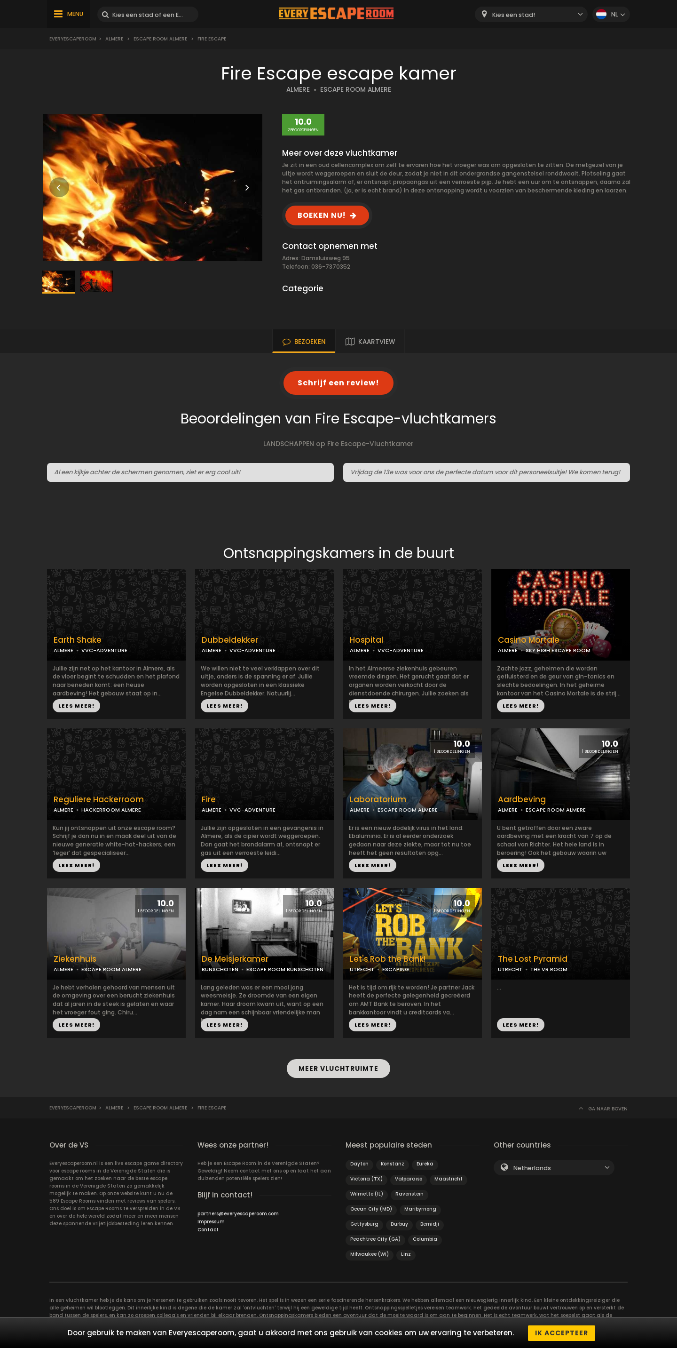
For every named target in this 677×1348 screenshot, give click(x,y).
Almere (114, 38)
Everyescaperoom (72, 38)
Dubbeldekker (230, 640)
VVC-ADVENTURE (104, 650)
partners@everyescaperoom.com (238, 1213)
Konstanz (392, 1163)
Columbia (425, 1238)
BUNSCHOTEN (220, 969)
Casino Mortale (528, 640)
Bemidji (429, 1223)
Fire (209, 800)
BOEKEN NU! (322, 215)
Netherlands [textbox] (532, 1168)
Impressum (211, 1221)
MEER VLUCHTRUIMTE (338, 1068)
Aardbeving (522, 800)
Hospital (366, 640)
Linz (406, 1253)
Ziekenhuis (75, 959)
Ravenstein (409, 1193)
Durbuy (399, 1223)
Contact (208, 1229)
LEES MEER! (76, 706)
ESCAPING (395, 969)
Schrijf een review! (338, 382)
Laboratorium (378, 800)
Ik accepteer (561, 1333)
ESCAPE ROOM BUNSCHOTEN (284, 969)
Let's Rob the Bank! (387, 959)
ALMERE (298, 89)
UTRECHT (362, 969)
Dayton (359, 1163)
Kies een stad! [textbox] (513, 15)
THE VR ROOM (548, 969)
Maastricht (448, 1178)
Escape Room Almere (160, 38)
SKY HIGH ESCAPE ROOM (558, 650)
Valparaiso (408, 1178)
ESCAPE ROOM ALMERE (355, 89)
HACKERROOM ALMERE (111, 810)
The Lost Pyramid (532, 959)
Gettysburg (364, 1223)
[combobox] (531, 14)
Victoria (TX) (366, 1178)
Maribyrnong (420, 1208)
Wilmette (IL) (366, 1193)
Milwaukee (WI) (369, 1253)
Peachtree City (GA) (375, 1238)
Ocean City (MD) (371, 1208)
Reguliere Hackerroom (99, 800)
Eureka (425, 1163)
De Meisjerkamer (235, 959)
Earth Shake (78, 640)
